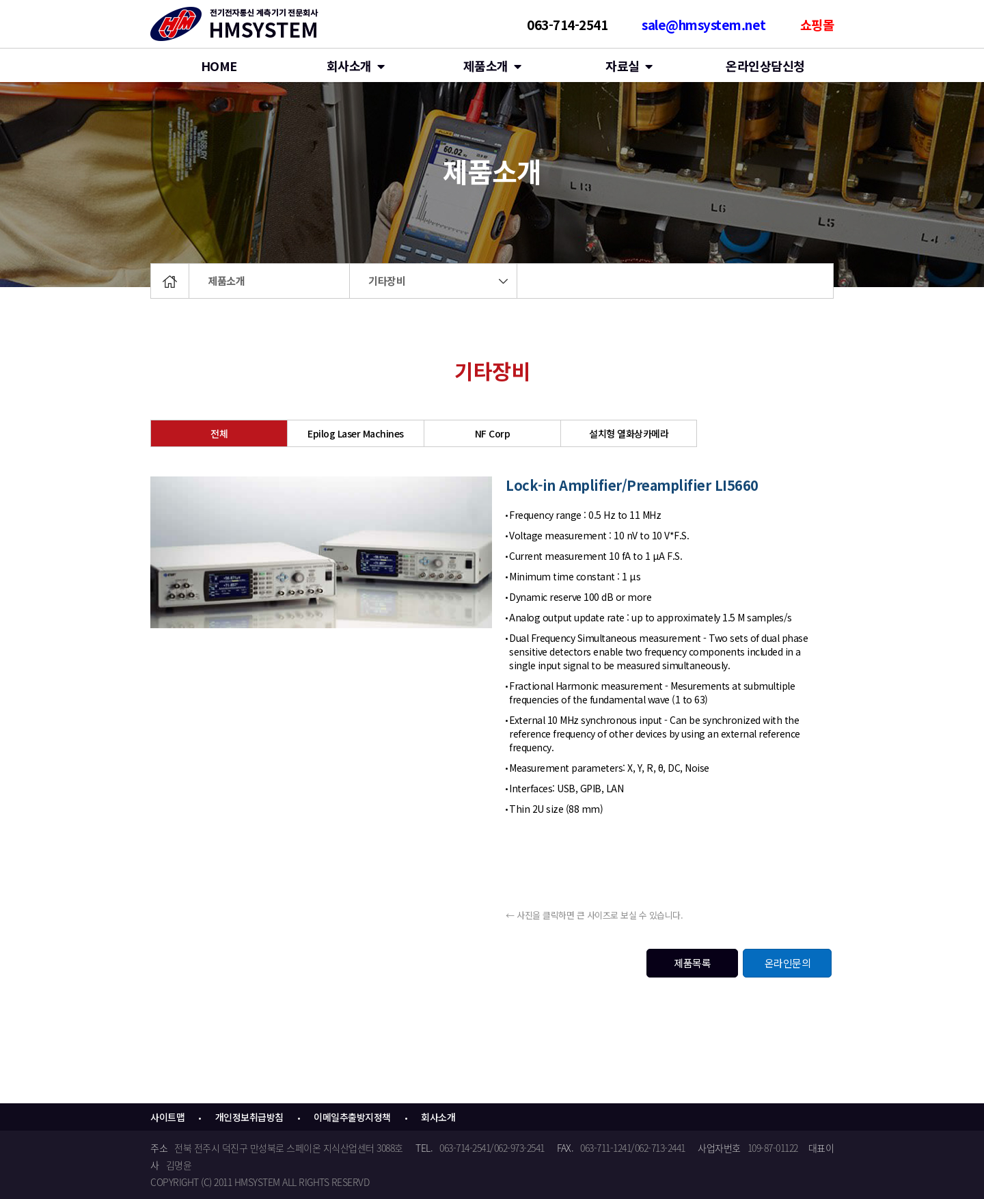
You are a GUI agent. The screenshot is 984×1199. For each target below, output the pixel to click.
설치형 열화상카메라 (628, 433)
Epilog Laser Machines (356, 433)
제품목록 (692, 963)
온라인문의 (788, 963)
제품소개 (226, 280)
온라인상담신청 (765, 66)
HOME (219, 66)
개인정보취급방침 (249, 1117)
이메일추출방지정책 (352, 1117)
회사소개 (356, 66)
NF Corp (492, 433)
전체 (219, 433)
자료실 (628, 66)
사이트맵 (167, 1117)
